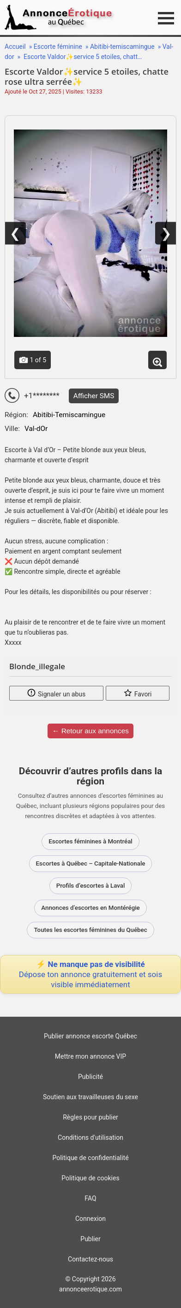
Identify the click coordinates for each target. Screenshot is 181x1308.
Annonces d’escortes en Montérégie (90, 907)
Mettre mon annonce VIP (90, 1056)
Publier (90, 1239)
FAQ (90, 1198)
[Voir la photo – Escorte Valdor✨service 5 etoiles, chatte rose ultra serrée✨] (90, 233)
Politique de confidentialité (90, 1157)
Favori (137, 692)
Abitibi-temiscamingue (123, 46)
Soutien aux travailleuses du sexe (90, 1097)
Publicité (90, 1076)
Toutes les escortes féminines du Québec (90, 929)
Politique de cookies (90, 1178)
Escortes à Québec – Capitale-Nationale (90, 863)
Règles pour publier (90, 1117)
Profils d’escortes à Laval (90, 885)
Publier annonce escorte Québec (90, 1036)
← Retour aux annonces (90, 731)
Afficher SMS (94, 396)
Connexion (90, 1218)
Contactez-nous (90, 1259)
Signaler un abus (56, 692)
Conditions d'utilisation (90, 1137)
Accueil (15, 46)
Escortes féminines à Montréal (90, 841)
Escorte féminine (59, 46)
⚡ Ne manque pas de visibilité (90, 974)
